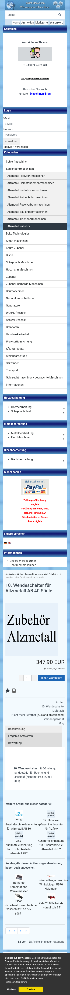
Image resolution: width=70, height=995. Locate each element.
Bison (9, 255)
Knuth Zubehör (15, 248)
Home (16, 22)
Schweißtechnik (16, 320)
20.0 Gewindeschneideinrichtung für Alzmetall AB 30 (22, 824)
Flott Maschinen (21, 437)
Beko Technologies (17, 233)
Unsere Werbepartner (23, 560)
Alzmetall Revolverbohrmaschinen (28, 204)
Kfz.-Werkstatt (15, 348)
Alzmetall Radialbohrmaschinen (27, 190)
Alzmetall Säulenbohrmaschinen (27, 211)
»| (26, 930)
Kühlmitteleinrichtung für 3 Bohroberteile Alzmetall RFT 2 (51, 845)
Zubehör (11, 276)
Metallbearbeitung (22, 433)
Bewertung (15, 743)
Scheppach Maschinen (20, 262)
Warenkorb (56, 22)
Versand (61, 668)
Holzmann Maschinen (19, 269)
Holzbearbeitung (21, 407)
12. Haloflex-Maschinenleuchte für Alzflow (51, 824)
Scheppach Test (21, 411)
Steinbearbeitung (16, 356)
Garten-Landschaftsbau (20, 298)
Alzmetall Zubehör (18, 226)
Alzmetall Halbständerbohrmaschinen (30, 183)
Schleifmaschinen (17, 161)
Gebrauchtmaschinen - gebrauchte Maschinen (34, 377)
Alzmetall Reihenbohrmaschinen (27, 197)
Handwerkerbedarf (17, 334)
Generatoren (13, 305)
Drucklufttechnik (16, 312)
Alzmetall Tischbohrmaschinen (26, 219)
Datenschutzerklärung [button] (16, 982)
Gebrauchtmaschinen (23, 565)
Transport (12, 370)
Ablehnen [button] (11, 989)
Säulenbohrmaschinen (20, 168)
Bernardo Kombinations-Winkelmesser (19, 887)
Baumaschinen (15, 291)
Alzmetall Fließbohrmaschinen (26, 175)
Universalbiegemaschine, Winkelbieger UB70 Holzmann (53, 884)
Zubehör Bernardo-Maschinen (24, 284)
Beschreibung (16, 729)
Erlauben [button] (31, 989)
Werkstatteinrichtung (19, 341)
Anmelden (27, 22)
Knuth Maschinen (17, 240)
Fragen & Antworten (20, 736)
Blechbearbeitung (22, 459)
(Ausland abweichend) (51, 715)
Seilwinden (12, 363)
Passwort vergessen (15, 147)
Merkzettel (41, 22)
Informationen (14, 384)
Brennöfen (12, 327)
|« (9, 930)
